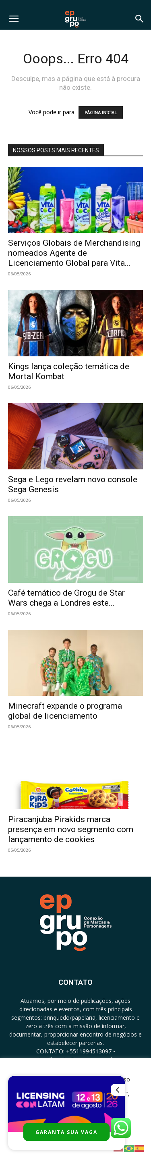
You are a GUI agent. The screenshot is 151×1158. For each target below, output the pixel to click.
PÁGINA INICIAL (101, 112)
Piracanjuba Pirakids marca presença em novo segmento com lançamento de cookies (70, 829)
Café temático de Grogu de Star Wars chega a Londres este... (66, 598)
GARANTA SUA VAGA (66, 1132)
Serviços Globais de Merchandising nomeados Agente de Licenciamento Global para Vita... (74, 253)
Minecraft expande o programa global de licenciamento (65, 711)
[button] (14, 19)
